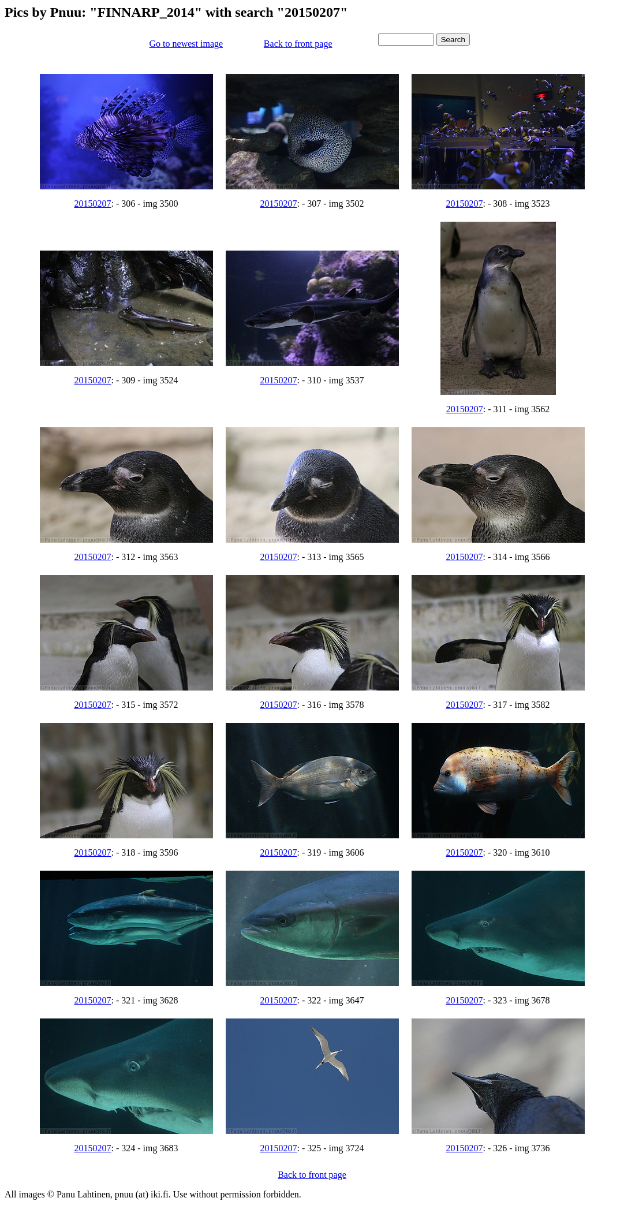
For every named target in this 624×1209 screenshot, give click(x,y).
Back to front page (298, 43)
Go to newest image (186, 43)
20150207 (92, 203)
